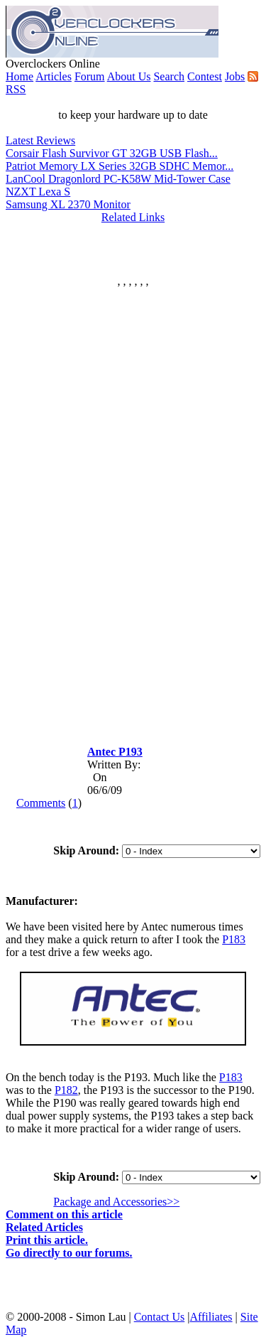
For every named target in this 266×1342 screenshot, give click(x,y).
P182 (66, 1090)
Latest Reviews (40, 140)
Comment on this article (64, 1214)
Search (168, 76)
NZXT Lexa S (38, 192)
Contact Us (159, 1317)
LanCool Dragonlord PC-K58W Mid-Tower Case (118, 179)
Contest (204, 76)
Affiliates (210, 1317)
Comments (40, 803)
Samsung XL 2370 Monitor (68, 204)
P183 (233, 939)
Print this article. (47, 1240)
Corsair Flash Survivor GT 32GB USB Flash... (112, 153)
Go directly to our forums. (69, 1253)
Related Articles (44, 1227)
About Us (129, 76)
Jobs (235, 76)
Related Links (133, 217)
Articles (53, 76)
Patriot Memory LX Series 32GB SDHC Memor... (119, 166)
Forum (89, 76)
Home (19, 76)
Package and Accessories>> (116, 1202)
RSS (16, 89)
